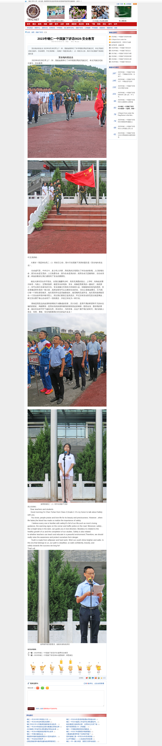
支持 (89, 673)
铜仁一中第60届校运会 (35, 734)
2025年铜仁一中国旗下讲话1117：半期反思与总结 (126, 80)
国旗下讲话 (79, 28)
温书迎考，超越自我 (117, 45)
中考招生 (59, 28)
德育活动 (45, 28)
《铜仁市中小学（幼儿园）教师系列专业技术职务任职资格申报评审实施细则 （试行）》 (54, 1)
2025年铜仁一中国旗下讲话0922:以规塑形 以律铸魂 (126, 101)
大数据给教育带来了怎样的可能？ (78, 734)
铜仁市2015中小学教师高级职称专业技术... (42, 724)
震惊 (33, 673)
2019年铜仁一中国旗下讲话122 (121, 62)
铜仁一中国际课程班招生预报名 (77, 729)
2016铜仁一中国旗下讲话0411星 (121, 59)
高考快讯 (52, 28)
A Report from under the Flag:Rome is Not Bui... (126, 114)
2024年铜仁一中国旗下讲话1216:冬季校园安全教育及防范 (126, 135)
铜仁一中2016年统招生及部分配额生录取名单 (43, 727)
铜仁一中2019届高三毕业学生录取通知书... (81, 722)
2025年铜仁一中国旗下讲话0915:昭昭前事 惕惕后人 (126, 121)
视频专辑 (110, 28)
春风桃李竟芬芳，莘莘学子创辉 (121, 42)
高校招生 (102, 28)
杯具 (61, 673)
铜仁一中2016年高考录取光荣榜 (38, 722)
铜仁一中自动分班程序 (35, 739)
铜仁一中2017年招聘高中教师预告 (78, 731)
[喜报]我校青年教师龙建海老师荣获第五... (42, 741)
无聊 (70, 673)
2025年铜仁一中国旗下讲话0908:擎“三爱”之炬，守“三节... (126, 95)
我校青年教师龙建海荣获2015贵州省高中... (42, 736)
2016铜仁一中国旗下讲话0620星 (121, 56)
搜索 (115, 28)
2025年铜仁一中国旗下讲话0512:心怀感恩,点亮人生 (126, 127)
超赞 (98, 673)
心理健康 (87, 28)
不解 (42, 673)
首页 (28, 32)
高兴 (79, 673)
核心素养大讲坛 (69, 28)
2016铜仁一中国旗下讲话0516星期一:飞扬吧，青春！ (126, 107)
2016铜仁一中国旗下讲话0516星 (121, 37)
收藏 (104, 678)
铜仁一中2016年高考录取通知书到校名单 (81, 719)
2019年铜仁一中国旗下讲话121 (121, 51)
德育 (33, 32)
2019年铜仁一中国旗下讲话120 (121, 48)
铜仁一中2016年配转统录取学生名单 (40, 731)
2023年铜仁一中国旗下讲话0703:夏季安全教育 (51, 653)
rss (135, 4)
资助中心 (37, 28)
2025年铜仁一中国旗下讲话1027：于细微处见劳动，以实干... (126, 74)
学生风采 (30, 28)
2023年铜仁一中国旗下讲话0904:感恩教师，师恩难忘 (53, 655)
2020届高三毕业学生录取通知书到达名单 (41, 729)
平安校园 (95, 28)
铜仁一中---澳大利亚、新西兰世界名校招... (81, 741)
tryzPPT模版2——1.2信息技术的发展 (79, 739)
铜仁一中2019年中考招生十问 (37, 719)
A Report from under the (118, 39)
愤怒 (52, 673)
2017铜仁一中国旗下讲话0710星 (121, 53)
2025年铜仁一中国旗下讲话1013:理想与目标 (126, 87)
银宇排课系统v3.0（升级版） (76, 727)
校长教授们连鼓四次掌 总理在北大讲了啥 (81, 724)
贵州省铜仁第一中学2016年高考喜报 (79, 736)
